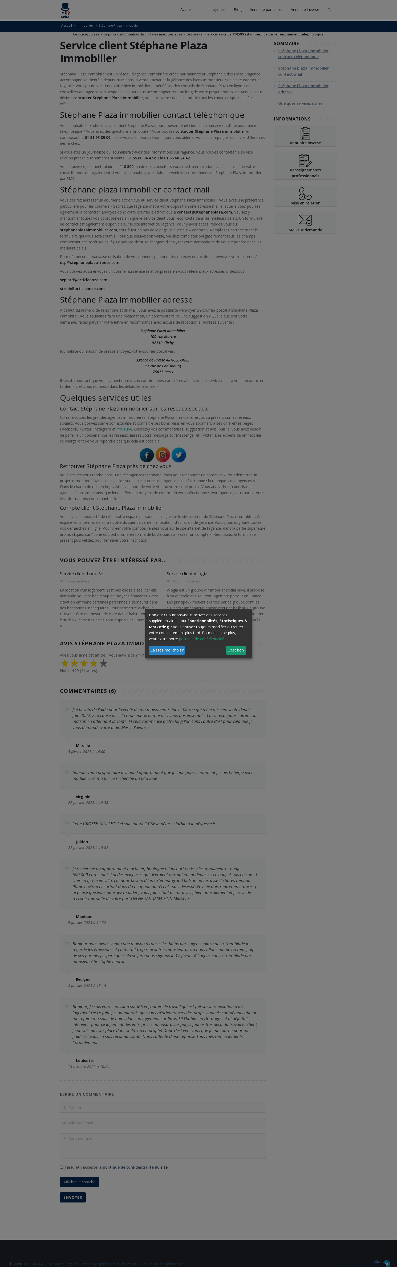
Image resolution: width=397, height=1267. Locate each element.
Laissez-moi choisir (167, 650)
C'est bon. (236, 650)
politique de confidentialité (201, 638)
